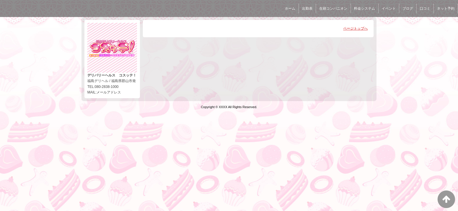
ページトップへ (355, 28)
